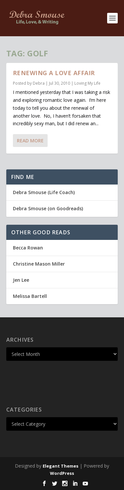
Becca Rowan (28, 248)
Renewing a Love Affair (54, 73)
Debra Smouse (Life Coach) (44, 192)
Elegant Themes (60, 466)
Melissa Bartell (30, 296)
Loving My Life (87, 83)
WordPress (62, 473)
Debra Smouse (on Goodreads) (48, 208)
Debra (39, 83)
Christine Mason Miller (39, 264)
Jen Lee (21, 280)
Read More (30, 140)
